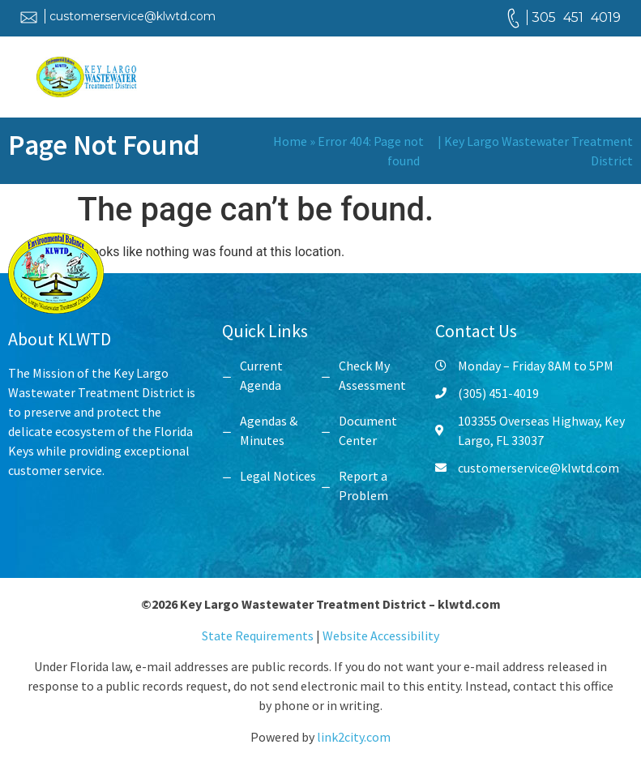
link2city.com (354, 737)
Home (290, 141)
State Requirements (259, 635)
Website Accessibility (381, 635)
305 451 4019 (576, 17)
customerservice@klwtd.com (132, 16)
